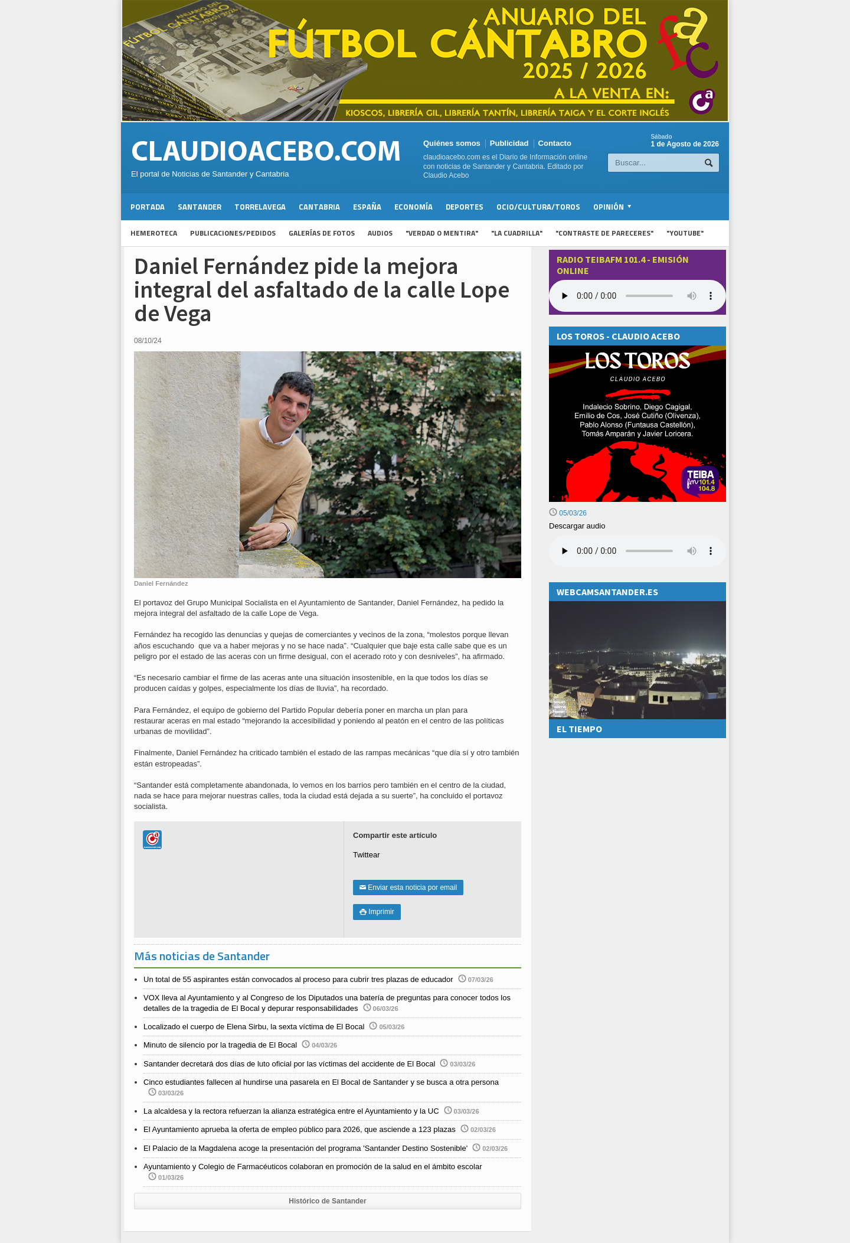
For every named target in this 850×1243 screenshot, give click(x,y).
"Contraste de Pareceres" (604, 233)
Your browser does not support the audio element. (637, 296)
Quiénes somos (451, 143)
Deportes (464, 207)
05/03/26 (568, 513)
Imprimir (376, 911)
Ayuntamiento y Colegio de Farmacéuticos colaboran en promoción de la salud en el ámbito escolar (312, 1166)
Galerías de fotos (322, 233)
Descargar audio (577, 525)
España (367, 207)
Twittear (366, 854)
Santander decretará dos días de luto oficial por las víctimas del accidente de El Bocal (289, 1063)
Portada (147, 207)
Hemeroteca (153, 233)
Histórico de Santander (327, 1201)
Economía (413, 207)
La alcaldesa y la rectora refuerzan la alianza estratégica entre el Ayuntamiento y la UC (291, 1111)
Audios (380, 233)
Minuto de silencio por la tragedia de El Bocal (220, 1044)
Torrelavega (260, 207)
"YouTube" (685, 233)
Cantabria (319, 207)
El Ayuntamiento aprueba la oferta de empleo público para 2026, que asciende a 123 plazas (299, 1129)
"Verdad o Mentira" (442, 233)
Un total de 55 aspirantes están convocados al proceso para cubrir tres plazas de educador (298, 979)
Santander (199, 207)
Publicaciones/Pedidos (233, 233)
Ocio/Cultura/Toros (538, 207)
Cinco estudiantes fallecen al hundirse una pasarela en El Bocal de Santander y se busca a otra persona (321, 1082)
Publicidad (509, 143)
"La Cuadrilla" (516, 233)
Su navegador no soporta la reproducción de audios (637, 551)
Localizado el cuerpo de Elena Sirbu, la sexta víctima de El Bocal (253, 1026)
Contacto (554, 143)
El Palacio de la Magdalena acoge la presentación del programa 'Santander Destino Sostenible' (305, 1148)
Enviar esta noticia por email (408, 887)
